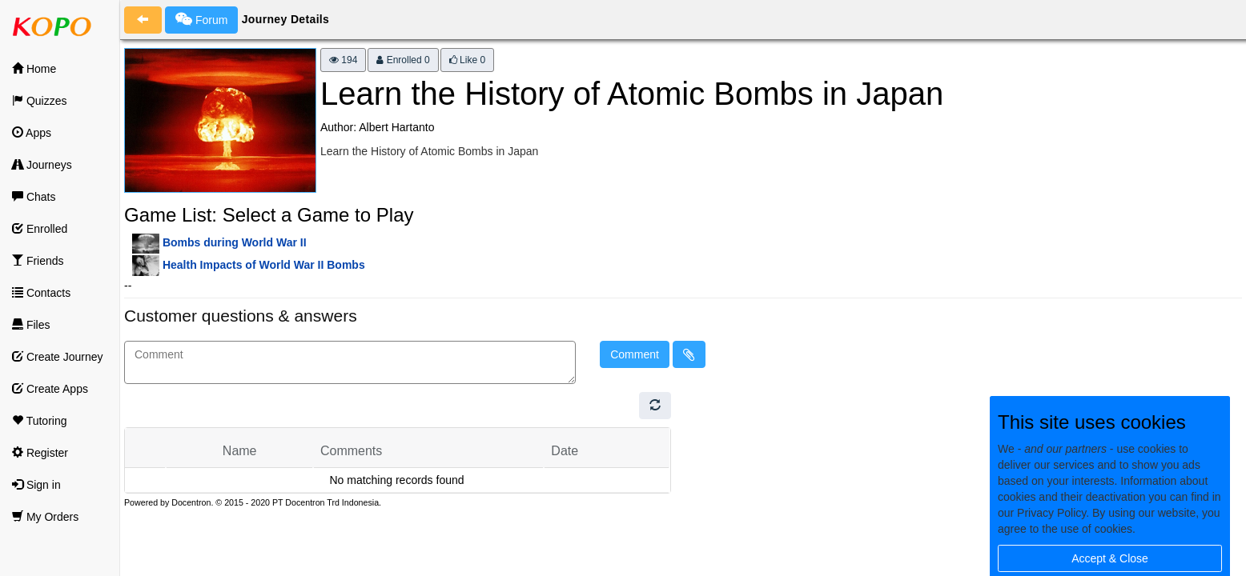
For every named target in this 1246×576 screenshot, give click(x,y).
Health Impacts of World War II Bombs (264, 264)
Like (467, 60)
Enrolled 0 (402, 60)
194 (343, 60)
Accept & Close (1109, 558)
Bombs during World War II (235, 242)
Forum (201, 19)
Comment (634, 354)
